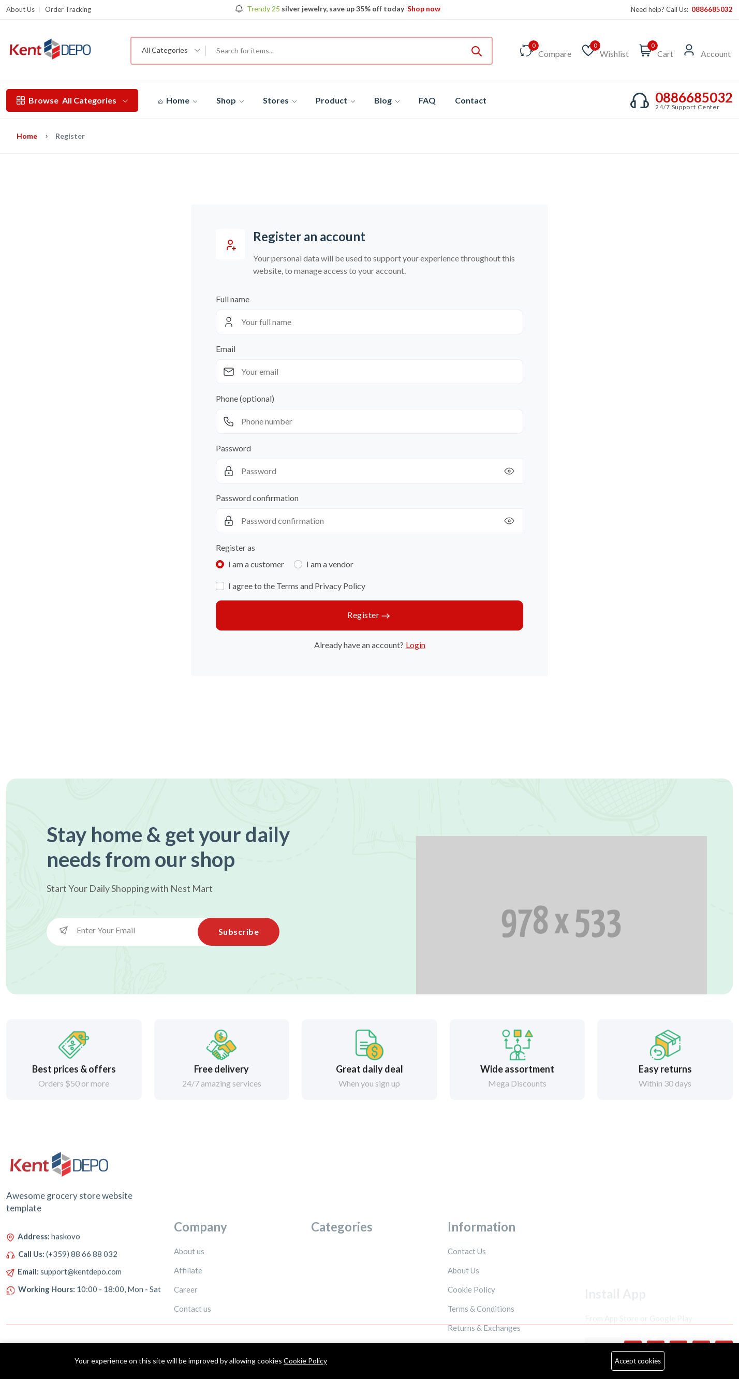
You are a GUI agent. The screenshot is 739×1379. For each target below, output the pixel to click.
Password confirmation (257, 498)
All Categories (72, 100)
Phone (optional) (245, 398)
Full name (232, 299)
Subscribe (238, 931)
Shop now (423, 8)
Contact (470, 100)
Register (369, 616)
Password (233, 448)
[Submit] (477, 51)
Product (335, 100)
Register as (235, 547)
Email (225, 349)
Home (177, 100)
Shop (230, 100)
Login (415, 645)
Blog (387, 100)
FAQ (427, 100)
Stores (280, 100)
